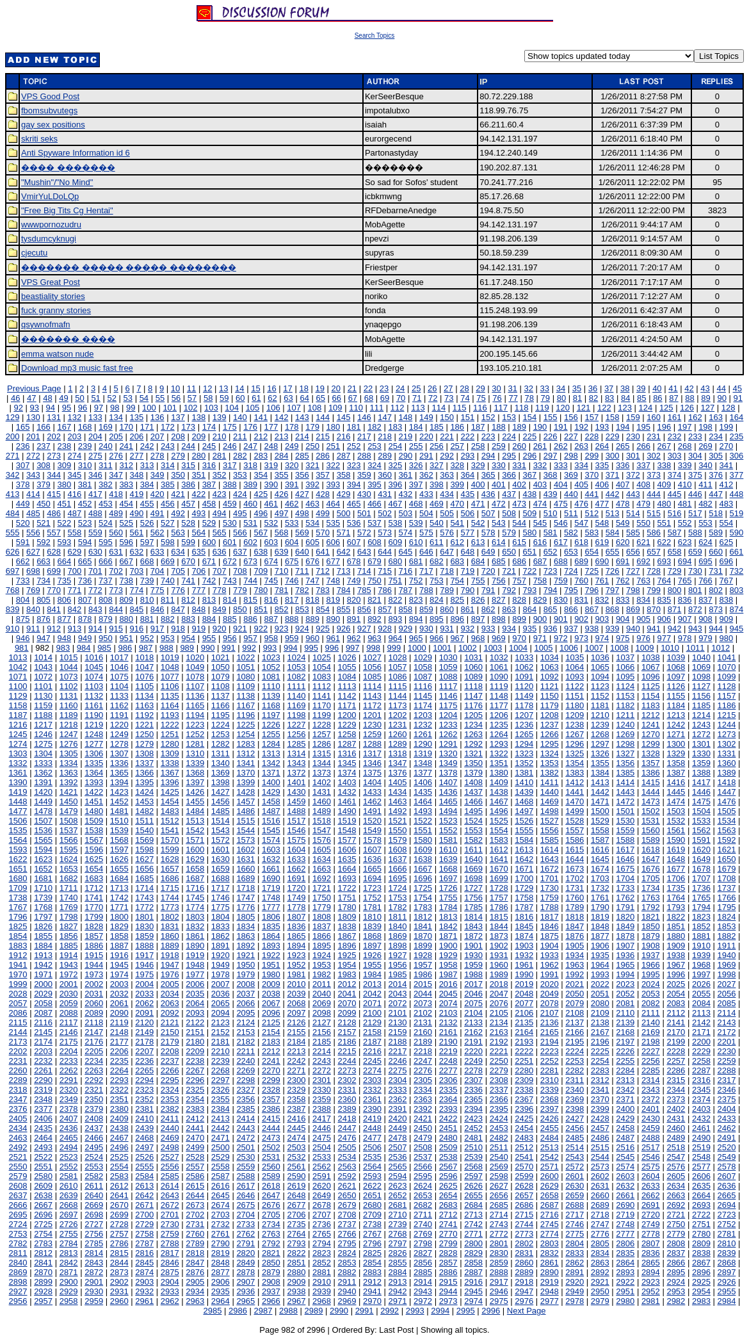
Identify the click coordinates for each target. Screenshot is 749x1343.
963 (374, 638)
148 (406, 417)
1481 (119, 811)
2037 (245, 993)
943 (695, 628)
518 (716, 513)
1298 (625, 744)
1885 (69, 945)
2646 (245, 1195)
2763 (271, 1234)
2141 (675, 1022)
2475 (321, 1138)
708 (240, 571)
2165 (549, 1032)
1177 (499, 705)
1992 (574, 974)
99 (130, 407)
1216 (18, 724)
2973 (448, 1301)
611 (437, 542)
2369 (574, 1099)
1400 (271, 782)
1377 (423, 772)
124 (646, 407)
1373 (321, 772)
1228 (321, 724)
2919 (549, 1282)
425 (261, 494)
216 (344, 436)
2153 (245, 1032)
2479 (423, 1138)
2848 (220, 1262)
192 (581, 427)
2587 (220, 1176)
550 (643, 523)
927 (364, 628)
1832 (195, 926)
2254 (600, 1061)
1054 (321, 667)
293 (468, 455)
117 (501, 407)
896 (457, 619)
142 (282, 417)
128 (728, 407)
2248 (448, 1061)
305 (716, 455)
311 (106, 465)
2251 (524, 1061)
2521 (18, 1157)
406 (602, 484)
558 (75, 532)
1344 (321, 763)
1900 (448, 945)
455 (147, 504)
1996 (675, 974)
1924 (321, 955)
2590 (296, 1176)
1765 (701, 897)
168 (85, 427)
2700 (144, 1214)
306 (737, 455)
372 (633, 475)
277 (137, 455)
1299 (650, 744)
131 (54, 417)
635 (198, 552)
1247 (69, 734)
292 (447, 455)
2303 (372, 1080)
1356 (625, 763)
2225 (600, 1051)
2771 (473, 1234)
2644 (195, 1195)
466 (374, 504)
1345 (347, 763)
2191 (473, 1041)
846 (157, 609)
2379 (94, 1109)
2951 (625, 1291)
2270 (271, 1070)
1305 (69, 753)
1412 (574, 782)
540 (437, 523)
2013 (372, 984)
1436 (448, 792)
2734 (271, 1224)
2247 (423, 1061)
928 (385, 628)
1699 (499, 878)
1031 (473, 657)
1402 (321, 782)
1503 (675, 811)
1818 (574, 917)
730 (695, 571)
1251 (170, 734)
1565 (43, 840)
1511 (144, 821)
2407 (69, 1118)
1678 (701, 869)
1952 (296, 965)
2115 (18, 1022)
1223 (195, 724)
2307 (473, 1080)
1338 (170, 763)
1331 (726, 753)
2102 (423, 1013)
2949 (574, 1291)
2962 (170, 1301)
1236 (524, 724)
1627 (144, 859)
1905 (574, 945)
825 (457, 600)
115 (460, 407)
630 (95, 552)
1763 (650, 897)
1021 (220, 657)
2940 (347, 1291)
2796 (372, 1243)
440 (571, 494)
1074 (94, 676)
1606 (347, 849)
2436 (69, 1128)
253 (374, 446)
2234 (94, 1061)
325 (395, 465)
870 (654, 609)
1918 (170, 955)
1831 (170, 926)
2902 (119, 1282)
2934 (195, 1291)
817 (292, 600)
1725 (423, 888)
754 (457, 580)
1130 (43, 696)
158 (613, 417)
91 (738, 398)
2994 (440, 1310)
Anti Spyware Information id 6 (75, 153)
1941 (18, 965)
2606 (701, 1176)
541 (457, 523)
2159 (398, 1032)
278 (157, 455)
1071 (18, 676)
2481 (473, 1138)
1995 (650, 974)
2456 (574, 1128)
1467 (499, 801)
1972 (69, 974)
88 (689, 398)
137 (178, 417)
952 (147, 638)
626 (13, 552)
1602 (245, 849)
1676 (650, 869)
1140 (296, 696)
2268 (220, 1070)
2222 (524, 1051)
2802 (524, 1243)
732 (737, 571)
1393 (94, 782)
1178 (524, 705)
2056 (726, 993)
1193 (170, 715)
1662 (296, 869)
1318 (398, 753)
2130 (398, 1022)
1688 (220, 878)
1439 (524, 792)
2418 (347, 1118)
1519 (347, 821)
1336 (119, 763)
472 (499, 504)
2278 (473, 1070)
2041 (347, 993)
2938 (296, 1291)
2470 (195, 1138)
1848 (600, 926)
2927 (18, 1291)
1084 (347, 676)
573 (385, 532)
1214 (701, 715)
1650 (726, 859)
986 (125, 648)
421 (178, 494)
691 (623, 561)
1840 (398, 926)
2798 (423, 1243)
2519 (701, 1147)
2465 (69, 1138)
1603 (271, 849)
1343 (296, 763)
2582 (94, 1176)
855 (344, 609)
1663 (321, 869)
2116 (43, 1022)
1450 (69, 801)
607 (354, 542)
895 (437, 619)
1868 (372, 936)
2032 (119, 993)
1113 (347, 686)
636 (220, 552)
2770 (448, 1234)
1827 (69, 926)
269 (705, 446)
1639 (448, 859)
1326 (600, 753)
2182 (245, 1041)
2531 (271, 1157)
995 (311, 648)
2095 (245, 1013)
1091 (524, 676)
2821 (271, 1253)
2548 (701, 1157)
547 (581, 523)
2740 (423, 1224)
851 (261, 609)
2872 (94, 1272)
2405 (18, 1118)
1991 (549, 974)
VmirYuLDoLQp (50, 196)
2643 (170, 1195)
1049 (195, 667)
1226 (271, 724)
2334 (423, 1090)
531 (250, 523)
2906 (220, 1282)
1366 (144, 772)
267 (664, 446)
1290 (423, 744)
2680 (372, 1205)
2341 (600, 1090)
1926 (372, 955)
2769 (423, 1234)
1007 (594, 648)
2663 (675, 1195)
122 (604, 407)
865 (551, 609)
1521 (398, 821)
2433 (726, 1118)
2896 (701, 1272)
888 (292, 619)
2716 (549, 1214)
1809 (347, 917)
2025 (675, 984)
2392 (423, 1109)
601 (230, 542)
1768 (43, 907)
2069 (321, 1003)
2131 (423, 1022)
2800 (473, 1243)
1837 (321, 926)
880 (126, 619)
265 (623, 446)
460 (250, 504)
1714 (144, 888)
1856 (69, 936)
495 (240, 513)
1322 (499, 753)
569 (302, 532)
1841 (423, 926)
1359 (701, 763)
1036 (600, 657)
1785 (473, 907)
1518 (321, 821)
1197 (271, 715)
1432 (347, 792)
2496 (119, 1147)
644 (385, 552)
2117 (69, 1022)
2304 (398, 1080)
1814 (473, 917)
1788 (549, 907)
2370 (600, 1099)
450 (43, 504)
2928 (43, 1291)
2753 (18, 1234)
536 (354, 523)
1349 (448, 763)
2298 (245, 1080)
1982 (321, 974)
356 (302, 475)
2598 (499, 1176)
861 (468, 609)
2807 (650, 1243)
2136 (549, 1022)
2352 (144, 1099)
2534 (347, 1157)
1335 (94, 763)
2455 (549, 1128)
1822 (675, 917)
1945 (119, 965)
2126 (296, 1022)
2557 (195, 1166)
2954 (701, 1291)
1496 (499, 811)
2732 (220, 1224)
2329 (296, 1090)
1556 (549, 830)
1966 (650, 965)
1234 (473, 724)
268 (685, 446)
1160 (69, 705)
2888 (499, 1272)
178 (292, 427)
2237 (170, 1061)
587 (675, 532)
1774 (195, 907)
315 (188, 465)
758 (540, 580)
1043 (43, 667)
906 (664, 619)
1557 (574, 830)
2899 (43, 1282)
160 (654, 417)
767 (726, 580)
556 (33, 532)
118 (522, 407)
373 (654, 475)
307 (23, 465)
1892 (245, 945)
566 (240, 532)
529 (209, 523)
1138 (245, 696)
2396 (524, 1109)
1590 (675, 840)
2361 (372, 1099)
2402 (675, 1109)
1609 (423, 849)
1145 (423, 696)
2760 (195, 1234)
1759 (549, 897)
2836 (650, 1253)
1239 (600, 724)
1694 (372, 878)
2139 (625, 1022)
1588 (625, 840)
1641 (499, 859)
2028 (18, 993)
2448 (372, 1128)
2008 (245, 984)
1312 (245, 753)
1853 (726, 926)
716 (406, 571)
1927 (398, 955)
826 (478, 600)
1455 (195, 801)
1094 (600, 676)
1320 (448, 753)
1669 (473, 869)
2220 (473, 1051)
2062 (144, 1003)
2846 (170, 1262)
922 (261, 628)
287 (344, 455)
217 (364, 436)
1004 (518, 648)
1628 (170, 859)
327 (437, 465)
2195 (574, 1041)
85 (641, 398)
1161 (94, 705)
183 (395, 427)
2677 (296, 1205)
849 (220, 609)
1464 (423, 801)
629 (75, 552)
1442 (600, 792)
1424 (144, 792)
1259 (372, 734)
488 (95, 513)
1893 (271, 945)
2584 (144, 1176)
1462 (372, 801)
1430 (296, 792)
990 (208, 648)
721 (509, 571)
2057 (18, 1003)
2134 (499, 1022)
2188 (398, 1041)
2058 (43, 1003)
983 (63, 648)
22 (368, 388)
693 (664, 561)
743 (230, 580)
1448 (18, 801)
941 (654, 628)
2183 (271, 1041)
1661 (271, 869)
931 (447, 628)
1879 (650, 936)
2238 (195, 1061)
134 (116, 417)
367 (529, 475)
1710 (43, 888)
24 (400, 388)
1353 (549, 763)
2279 (499, 1070)
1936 (625, 955)
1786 (499, 907)
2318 (18, 1090)
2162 (473, 1032)
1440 (549, 792)
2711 (423, 1214)
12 (207, 388)
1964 (600, 965)
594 (85, 542)
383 (126, 484)
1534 (726, 821)
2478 (398, 1138)
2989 (314, 1310)
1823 (701, 917)
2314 (650, 1080)
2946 (499, 1291)
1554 (499, 830)
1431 (321, 792)
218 (385, 436)
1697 (448, 878)
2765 (321, 1234)
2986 (238, 1310)
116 (480, 407)
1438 (499, 792)
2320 (69, 1090)
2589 (271, 1176)
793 (529, 590)
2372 (650, 1099)
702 (116, 571)
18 (303, 388)
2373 (675, 1099)
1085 (372, 676)
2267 (195, 1070)
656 (633, 552)
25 (416, 388)
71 (416, 398)
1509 (94, 821)
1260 (398, 734)
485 (33, 513)
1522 (423, 821)
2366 (499, 1099)
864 (529, 609)
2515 (600, 1147)
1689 (245, 878)
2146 (69, 1032)
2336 (473, 1090)
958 (271, 638)
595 (106, 542)
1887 (119, 945)
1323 (524, 753)
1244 (726, 724)
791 (488, 590)
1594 (43, 849)
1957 (423, 965)
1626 (119, 859)
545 (540, 523)
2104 (473, 1013)
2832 (549, 1253)
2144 (18, 1032)
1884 (43, 945)
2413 (220, 1118)
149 (426, 417)
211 (240, 436)
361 (406, 475)
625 (726, 542)
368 (551, 475)
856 (364, 609)
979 (705, 638)
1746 (220, 897)
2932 (144, 1291)
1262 (448, 734)
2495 (94, 1147)
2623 (398, 1186)
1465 (448, 801)
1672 (549, 869)
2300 (296, 1080)
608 (374, 542)
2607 (726, 1176)
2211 (245, 1051)
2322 (119, 1090)
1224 (220, 724)
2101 (398, 1013)
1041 (726, 657)
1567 (94, 840)
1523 (448, 821)
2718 (600, 1214)
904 (623, 619)
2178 (144, 1041)
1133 (119, 696)
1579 (398, 840)
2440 (170, 1128)
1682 (69, 878)
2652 (398, 1195)
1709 (18, 888)
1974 (119, 974)
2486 (600, 1138)
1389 (726, 772)
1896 (347, 945)
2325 (195, 1090)
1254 (245, 734)
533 (292, 523)
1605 (321, 849)
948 (64, 638)
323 (354, 465)
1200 (347, 715)
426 (282, 494)
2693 (701, 1205)
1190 (94, 715)
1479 (69, 811)
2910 (321, 1282)
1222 (170, 724)
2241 (271, 1061)
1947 (170, 965)
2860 (524, 1262)
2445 (296, 1128)
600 (209, 542)
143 (302, 417)
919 (198, 628)
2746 (574, 1224)
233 (695, 436)
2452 (473, 1128)
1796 (18, 917)
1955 (372, 965)
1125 (650, 686)
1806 (271, 917)
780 (261, 590)
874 (737, 609)
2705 (271, 1214)
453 (106, 504)
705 (178, 571)
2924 (675, 1282)
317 (230, 465)
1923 (296, 955)
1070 (726, 667)
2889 (524, 1272)
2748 (625, 1224)
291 (426, 455)
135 (137, 417)
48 (47, 398)
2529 (220, 1157)
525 (126, 523)
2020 (549, 984)
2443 (245, 1128)
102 (191, 407)
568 (282, 532)
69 (384, 398)
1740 (69, 897)
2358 (296, 1099)
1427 (220, 792)
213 (282, 436)
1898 (398, 945)
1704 (625, 878)
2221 (499, 1051)
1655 (119, 869)
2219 (448, 1051)
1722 (347, 888)
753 (437, 580)
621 (643, 542)
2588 (245, 1176)
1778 (296, 907)
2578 (726, 1166)
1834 (245, 926)
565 (220, 532)
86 (657, 398)
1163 (144, 705)
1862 (220, 936)
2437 (94, 1128)
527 (168, 523)
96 (82, 407)
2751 (701, 1224)
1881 (701, 936)
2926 (726, 1282)
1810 (372, 917)
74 (464, 398)
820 (354, 600)
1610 (448, 849)
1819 (600, 917)
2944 (448, 1291)
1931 (499, 955)
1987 (448, 974)
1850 (650, 926)
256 (437, 446)
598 (168, 542)
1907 (625, 945)
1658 (195, 869)
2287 (701, 1070)
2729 (144, 1224)
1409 (499, 782)
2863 (600, 1262)
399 (457, 484)
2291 (69, 1080)
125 (666, 407)
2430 (650, 1118)
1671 (524, 869)
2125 (271, 1022)
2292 (94, 1080)
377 (737, 475)
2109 (600, 1013)
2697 (69, 1214)
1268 (600, 734)
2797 (398, 1243)
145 (344, 417)
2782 (18, 1243)
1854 (18, 936)
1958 (448, 965)
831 (581, 600)
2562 (321, 1166)
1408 (473, 782)
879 (106, 619)
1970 (18, 974)
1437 (473, 792)
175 (230, 427)
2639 (69, 1195)
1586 (574, 840)
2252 (549, 1061)
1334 (69, 763)
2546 (650, 1157)
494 (220, 513)
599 (188, 542)
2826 (398, 1253)
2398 (574, 1109)
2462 (726, 1128)
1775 (220, 907)
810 (147, 600)
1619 (675, 849)
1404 (372, 782)
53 (128, 398)
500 (344, 513)
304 (695, 455)
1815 (499, 917)
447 (716, 494)
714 (364, 571)
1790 (600, 907)
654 (591, 552)
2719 (625, 1214)
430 (364, 494)
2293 (119, 1080)
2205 (94, 1051)
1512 (170, 821)
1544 (245, 830)
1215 (726, 715)
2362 (398, 1099)
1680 (18, 878)
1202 (398, 715)
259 (499, 446)
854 (323, 609)
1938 (675, 955)
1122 (574, 686)
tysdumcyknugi (48, 238)
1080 (245, 676)
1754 (423, 897)
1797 (43, 917)
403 (540, 484)
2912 (372, 1282)
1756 (473, 897)
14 (239, 388)
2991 (364, 1310)
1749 (296, 897)
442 (613, 494)
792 (509, 590)
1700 (524, 878)
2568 (473, 1166)
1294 (524, 744)
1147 (473, 696)
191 (561, 427)
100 (149, 407)
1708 (726, 878)
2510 (473, 1147)
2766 (347, 1234)
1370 (245, 772)
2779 (675, 1234)
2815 (119, 1253)
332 (540, 465)
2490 (701, 1138)
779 (240, 590)
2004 (144, 984)
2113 (701, 1013)
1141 (321, 696)
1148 (499, 696)
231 (654, 436)
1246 (43, 734)
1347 (398, 763)
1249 (119, 734)
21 (352, 388)
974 (602, 638)
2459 (650, 1128)
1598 (144, 849)
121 (584, 407)
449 (23, 504)
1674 (600, 869)
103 (211, 407)
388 (230, 484)
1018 (144, 657)
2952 (650, 1291)
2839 (726, 1253)
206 (137, 436)
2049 (549, 993)
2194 (549, 1041)
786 (385, 590)
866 (571, 609)
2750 (675, 1224)
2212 (271, 1051)
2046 (473, 993)
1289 (398, 744)
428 (323, 494)
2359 (321, 1099)
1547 (321, 830)
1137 (220, 696)
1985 (398, 974)
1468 (524, 801)
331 (519, 465)
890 (333, 619)
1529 (600, 821)
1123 (600, 686)
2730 (170, 1224)
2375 (726, 1099)
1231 (398, 724)
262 (561, 446)
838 (726, 600)
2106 (524, 1013)
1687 (195, 878)
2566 (423, 1166)
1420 (43, 792)
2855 (398, 1262)
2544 (600, 1157)
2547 (675, 1157)
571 (344, 532)
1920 (220, 955)
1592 (726, 840)
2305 (423, 1080)
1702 (574, 878)
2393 (448, 1109)
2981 (650, 1301)
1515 (245, 821)
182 (374, 427)
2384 (220, 1109)
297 (551, 455)
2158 (372, 1032)
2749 (650, 1224)
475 (561, 504)
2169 (650, 1032)
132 (75, 417)
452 (85, 504)
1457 (245, 801)
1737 (726, 888)
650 (509, 552)
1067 (650, 667)
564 (198, 532)
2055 (701, 993)
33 (544, 388)
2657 (524, 1195)
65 (320, 398)
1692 (321, 878)
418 (116, 494)
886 (250, 619)
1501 (625, 811)
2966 (271, 1301)
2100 (372, 1013)
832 (602, 600)
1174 (423, 705)
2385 (245, 1109)
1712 (94, 888)
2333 (398, 1090)
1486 (245, 811)
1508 (69, 821)
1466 (473, 801)
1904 (549, 945)
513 (613, 513)
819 (333, 600)
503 (406, 513)
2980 (625, 1301)
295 (509, 455)
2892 (600, 1272)
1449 (43, 801)
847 (178, 609)
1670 (499, 869)
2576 (675, 1166)
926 (344, 628)
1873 (499, 936)
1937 (650, 955)
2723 (726, 1214)
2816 (144, 1253)
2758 (144, 1234)
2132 (448, 1022)
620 (623, 542)
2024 (650, 984)
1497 (524, 811)
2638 (43, 1195)
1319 (423, 753)
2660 (600, 1195)
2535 (372, 1157)
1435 (423, 792)
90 (721, 398)
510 (551, 513)
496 (261, 513)
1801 (144, 917)
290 (406, 455)
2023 (625, 984)
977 (664, 638)
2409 (119, 1118)
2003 (119, 984)
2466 (94, 1138)
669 (168, 561)
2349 (69, 1099)
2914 (423, 1282)
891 (354, 619)
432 (406, 494)
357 (323, 475)
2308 (499, 1080)
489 (116, 513)
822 (395, 600)
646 (426, 552)
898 (499, 619)
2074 (448, 1003)
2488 (650, 1138)
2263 (94, 1070)
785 (364, 590)
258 (478, 446)
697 (13, 571)
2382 (170, 1109)
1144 (398, 696)
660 (716, 552)
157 (591, 417)
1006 (569, 648)
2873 (119, 1272)
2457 (600, 1128)
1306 (94, 753)
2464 (43, 1138)
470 (457, 504)
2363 (423, 1099)
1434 (398, 792)
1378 (448, 772)
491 (157, 513)
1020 (195, 657)
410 (685, 484)
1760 (574, 897)
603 (271, 542)
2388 (321, 1109)
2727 (94, 1224)
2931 (119, 1291)
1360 (726, 763)
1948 (195, 965)
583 (591, 532)
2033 (144, 993)
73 (448, 398)
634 (178, 552)
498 (302, 513)
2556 (170, 1166)
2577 (701, 1166)
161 (675, 417)
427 (302, 494)
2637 (18, 1195)
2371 (625, 1099)
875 (23, 619)
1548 (347, 830)
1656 (144, 869)
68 (368, 398)
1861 (195, 936)
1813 (448, 917)
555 (13, 532)
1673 (574, 869)
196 (664, 427)
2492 (18, 1147)
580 (529, 532)
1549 (372, 830)
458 (209, 504)
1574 (271, 840)
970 (519, 638)
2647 (271, 1195)
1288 (372, 744)
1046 (119, 667)
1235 (499, 724)
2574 (625, 1166)
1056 (372, 667)
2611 (94, 1186)
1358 (675, 763)
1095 (625, 676)
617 (561, 542)
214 (302, 436)
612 (457, 542)
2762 (245, 1234)
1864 (271, 936)
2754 (43, 1234)
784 (344, 590)
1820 (625, 917)
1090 (499, 676)
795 (571, 590)
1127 (701, 686)
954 (188, 638)
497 (282, 513)
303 (675, 455)
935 (529, 628)
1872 (473, 936)
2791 (245, 1243)
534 (312, 523)
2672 (170, 1205)
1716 (195, 888)
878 (85, 619)
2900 (69, 1282)
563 (178, 532)
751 (395, 580)
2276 (423, 1070)
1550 (398, 830)
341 (726, 465)
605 (312, 542)
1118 (473, 686)
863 (509, 609)
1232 (423, 724)
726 (613, 571)
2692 (675, 1205)
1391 (43, 782)
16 (271, 388)
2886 (448, 1272)
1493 (423, 811)
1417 (701, 782)
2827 (423, 1253)
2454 (524, 1128)
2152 (220, 1032)
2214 (321, 1051)
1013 (18, 657)
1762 (625, 897)
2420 (398, 1118)
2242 (296, 1061)
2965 (245, 1301)
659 (695, 552)
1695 (398, 878)
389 (250, 484)
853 (302, 609)
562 (157, 532)
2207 (144, 1051)
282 (240, 455)
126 (687, 407)
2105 (499, 1013)
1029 (423, 657)
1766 (726, 897)
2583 (119, 1176)
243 (168, 446)
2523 (69, 1157)
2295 (170, 1080)
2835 (625, 1253)
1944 (94, 965)
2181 (220, 1041)
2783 (43, 1243)
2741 (448, 1224)
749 (354, 580)
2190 (448, 1041)
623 (685, 542)
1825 (18, 926)
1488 (296, 811)
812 (188, 600)
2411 (170, 1118)
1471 (600, 801)
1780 (347, 907)
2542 (549, 1157)
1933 (549, 955)
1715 (170, 888)
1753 (398, 897)
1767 (18, 907)
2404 (726, 1109)
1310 (195, 753)
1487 (271, 811)
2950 (600, 1291)
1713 (119, 888)
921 (240, 628)
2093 (195, 1013)
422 (198, 494)
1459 (296, 801)
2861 (549, 1262)
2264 (119, 1070)
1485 (220, 811)
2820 (245, 1253)
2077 (524, 1003)
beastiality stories (53, 296)
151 (468, 417)
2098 (321, 1013)
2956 (18, 1301)
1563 (726, 830)
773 (116, 590)
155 (551, 417)
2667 (43, 1205)
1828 (94, 926)
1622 (18, 859)
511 (571, 513)
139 (220, 417)
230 (633, 436)
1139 (271, 696)
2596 (448, 1176)
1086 (398, 676)
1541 (170, 830)
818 (312, 600)
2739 (398, 1224)
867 (591, 609)
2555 (144, 1166)
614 (499, 542)
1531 (650, 821)
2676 (271, 1205)
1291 (448, 744)
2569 (499, 1166)
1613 (524, 849)
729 (675, 571)
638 (261, 552)
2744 (524, 1224)
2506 (372, 1147)
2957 (43, 1301)
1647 (650, 859)
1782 (398, 907)
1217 (43, 724)
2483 (524, 1138)
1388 (701, 772)
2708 (347, 1214)
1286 (321, 744)
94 (50, 407)
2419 (372, 1118)
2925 (701, 1282)
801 (695, 590)
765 (685, 580)
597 (147, 542)
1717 (220, 888)
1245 (18, 734)
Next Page (526, 1310)
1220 (119, 724)
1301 (701, 744)
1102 (69, 686)
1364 (94, 772)
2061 (119, 1003)
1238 (574, 724)
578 (488, 532)
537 (374, 523)
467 (395, 504)
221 (447, 436)
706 (198, 571)
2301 (321, 1080)
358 (344, 475)
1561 (675, 830)
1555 (524, 830)
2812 (43, 1253)
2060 (94, 1003)
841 (54, 609)
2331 (347, 1090)
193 (602, 427)
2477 (372, 1138)
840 (33, 609)
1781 (372, 907)
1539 (119, 830)
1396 (170, 782)
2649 (321, 1195)
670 (188, 561)
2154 (271, 1032)
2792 (271, 1243)
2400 (625, 1109)
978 (685, 638)
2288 (726, 1070)
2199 (675, 1041)
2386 (271, 1109)
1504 (701, 811)
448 (737, 494)
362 (426, 475)
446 (695, 494)
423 (220, 494)
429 (344, 494)
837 (705, 600)
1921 (245, 955)
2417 (321, 1118)
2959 (94, 1301)
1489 (321, 811)
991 (228, 648)
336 (623, 465)
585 (633, 532)
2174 (43, 1041)
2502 (271, 1147)
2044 (423, 993)
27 (448, 388)
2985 (212, 1310)
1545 (271, 830)
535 (333, 523)
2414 (245, 1118)
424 (240, 494)
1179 (549, 705)
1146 (448, 696)
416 (75, 494)
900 (540, 619)
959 (292, 638)
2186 (347, 1041)
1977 (195, 974)
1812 (423, 917)
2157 (347, 1032)
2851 (296, 1262)
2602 (600, 1176)
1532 (675, 821)
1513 (195, 821)
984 (84, 648)
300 (613, 455)
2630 (574, 1186)
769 (33, 590)
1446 (701, 792)
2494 (69, 1147)
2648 (296, 1195)
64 (304, 398)
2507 (398, 1147)
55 (160, 398)
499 (323, 513)
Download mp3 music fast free (77, 368)
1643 (549, 859)
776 (178, 590)
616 (540, 542)
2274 (372, 1070)
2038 (271, 993)
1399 (245, 782)
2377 (43, 1109)
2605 (675, 1176)
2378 (69, 1109)
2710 (398, 1214)
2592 (347, 1176)
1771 (119, 907)
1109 (245, 686)
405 (581, 484)
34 (560, 388)
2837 (675, 1253)
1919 (195, 955)
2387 (296, 1109)
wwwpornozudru (51, 224)
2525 (119, 1157)
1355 (600, 763)
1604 (296, 849)
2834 (600, 1253)
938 (591, 628)
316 (209, 465)
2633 (650, 1186)
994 (291, 648)
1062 (524, 667)
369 (571, 475)
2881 (321, 1272)
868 (613, 609)
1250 (144, 734)
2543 (574, 1157)
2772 (499, 1234)
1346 (372, 763)
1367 (170, 772)
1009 (645, 648)
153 (509, 417)
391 (292, 484)
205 (116, 436)
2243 (321, 1061)
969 (499, 638)
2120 (144, 1022)
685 (499, 561)
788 (426, 590)
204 (95, 436)
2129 (372, 1022)
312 (126, 465)
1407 (448, 782)
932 (468, 628)
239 (85, 446)
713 (344, 571)
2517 (650, 1147)
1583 (499, 840)
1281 (195, 744)
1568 (119, 840)
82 (593, 398)
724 (571, 571)
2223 (549, 1051)
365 (488, 475)
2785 (94, 1243)
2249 (473, 1061)
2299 (271, 1080)
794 (551, 590)
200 (13, 436)
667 (126, 561)
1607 (372, 849)
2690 (625, 1205)
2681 (398, 1205)
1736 (701, 888)
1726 (448, 888)
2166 (574, 1032)
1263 (473, 734)
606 (333, 542)
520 (23, 523)
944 (716, 628)
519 (737, 513)
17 (287, 388)
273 (54, 455)
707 (220, 571)
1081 (271, 676)
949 (85, 638)
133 (95, 417)
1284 (271, 744)
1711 (69, 888)
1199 (321, 715)
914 (95, 628)
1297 (600, 744)
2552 (69, 1166)
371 (613, 475)
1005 (543, 648)
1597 (119, 849)
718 (447, 571)
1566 (69, 840)
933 (488, 628)
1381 (524, 772)
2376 (18, 1109)
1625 (94, 859)
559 (95, 532)
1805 (245, 917)
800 (675, 590)
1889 (170, 945)
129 (13, 417)
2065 (220, 1003)
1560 (650, 830)
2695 (18, 1214)
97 (98, 407)
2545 (625, 1157)
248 (271, 446)
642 (344, 552)
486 (54, 513)
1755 (448, 897)
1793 (675, 907)
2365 (473, 1099)
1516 (271, 821)
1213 (675, 715)
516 (675, 513)
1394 (119, 782)
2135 (524, 1022)
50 (79, 398)
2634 (675, 1186)
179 (312, 427)
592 (43, 542)
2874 (144, 1272)
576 (447, 532)
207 (157, 436)
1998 (726, 974)
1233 (448, 724)
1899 (423, 945)
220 (426, 436)
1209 (574, 715)
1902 (499, 945)
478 (623, 504)
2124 (245, 1022)
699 (54, 571)
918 (178, 628)
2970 (372, 1301)
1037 (625, 657)
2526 (144, 1157)
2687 (549, 1205)
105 (253, 407)
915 (116, 628)
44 (720, 388)
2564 (372, 1166)
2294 (144, 1080)
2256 (650, 1061)
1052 (271, 667)
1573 (245, 840)
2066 (245, 1003)
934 (509, 628)
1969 (726, 965)
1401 (296, 782)
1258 (347, 734)
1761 (600, 897)
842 (75, 609)
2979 (600, 1301)
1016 (94, 657)
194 (623, 427)
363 (447, 475)
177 (271, 427)
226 (551, 436)
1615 (574, 849)
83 (609, 398)
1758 (524, 897)
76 (496, 398)
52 (111, 398)
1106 (170, 686)
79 (545, 398)
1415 (650, 782)
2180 (195, 1041)
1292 (473, 744)
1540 (144, 830)
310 (85, 465)
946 (23, 638)
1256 (296, 734)
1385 (625, 772)
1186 (726, 705)
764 (664, 580)
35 (576, 388)
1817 (549, 917)
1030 (448, 657)
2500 (220, 1147)
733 (23, 580)
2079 (574, 1003)
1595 (69, 849)
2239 (220, 1061)
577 (468, 532)
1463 (398, 801)
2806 (625, 1243)
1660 (245, 869)
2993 (415, 1310)
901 (561, 619)
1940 (726, 955)
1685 (144, 878)
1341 (245, 763)
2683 (448, 1205)
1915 (94, 955)
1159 (43, 705)
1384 (600, 772)
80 (561, 398)
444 (654, 494)
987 (146, 648)
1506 (18, 821)
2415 (271, 1118)
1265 (524, 734)
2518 (675, 1147)
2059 (69, 1003)
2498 (170, 1147)
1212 (650, 715)
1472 (625, 801)
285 (302, 455)
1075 (119, 676)
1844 (499, 926)
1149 (524, 696)
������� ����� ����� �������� (128, 267)
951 (126, 638)
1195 (220, 715)
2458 (625, 1128)
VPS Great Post (50, 282)
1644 (574, 859)
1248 (94, 734)
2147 (94, 1032)
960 (312, 638)
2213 (296, 1051)
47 (31, 398)
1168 (271, 705)
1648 (675, 859)
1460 (321, 801)
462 (292, 504)
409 (664, 484)
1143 (372, 696)
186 (457, 427)
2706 (296, 1214)
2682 (423, 1205)
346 (95, 475)
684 (478, 561)
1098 (701, 676)
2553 (94, 1166)
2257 (675, 1061)
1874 (524, 936)
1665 (372, 869)
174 (209, 427)
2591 (321, 1176)
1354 (574, 763)
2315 (675, 1080)
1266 (549, 734)
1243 (701, 724)
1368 (195, 772)
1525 (499, 821)
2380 (119, 1109)
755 (478, 580)
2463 (18, 1138)
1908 (650, 945)
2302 (347, 1080)
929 (406, 628)
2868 (726, 1262)
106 (273, 407)
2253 (574, 1061)
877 (64, 619)
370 (591, 475)
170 (126, 427)
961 (333, 638)
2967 (296, 1301)
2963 (195, 1301)
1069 (701, 667)
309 (64, 465)
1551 (423, 830)
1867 (347, 936)
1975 (144, 974)
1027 (372, 657)
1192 (144, 715)
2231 (18, 1061)
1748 (271, 897)
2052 (625, 993)
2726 (69, 1224)
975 (623, 638)
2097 (296, 1013)
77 (512, 398)
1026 (347, 657)
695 (705, 561)
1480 (94, 811)
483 (726, 504)
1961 (524, 965)
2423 (473, 1118)
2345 (701, 1090)
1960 (499, 965)
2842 (69, 1262)
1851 (675, 926)
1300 (675, 744)
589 (716, 532)
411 (705, 484)
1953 (321, 965)
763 (643, 580)
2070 (347, 1003)
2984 (726, 1301)
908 (705, 619)
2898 (18, 1282)
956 (230, 638)
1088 (448, 676)
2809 (701, 1243)
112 (398, 407)
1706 (675, 878)
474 (540, 504)
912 (54, 628)
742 (209, 580)
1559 (625, 830)
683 (457, 561)
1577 (347, 840)
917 (157, 628)
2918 (524, 1282)
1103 (94, 686)
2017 (473, 984)
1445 (675, 792)
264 (602, 446)
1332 (18, 763)
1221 (144, 724)
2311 (574, 1080)
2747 (600, 1224)
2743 (499, 1224)
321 (312, 465)
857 (385, 609)
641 (323, 552)
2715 (524, 1214)
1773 (170, 907)
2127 (321, 1022)
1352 (524, 763)
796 (591, 590)
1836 (296, 926)
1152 (600, 696)
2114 (726, 1013)
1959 (473, 965)
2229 (701, 1051)
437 (509, 494)
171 (147, 427)
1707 (701, 878)
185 (437, 427)
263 (581, 446)
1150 (549, 696)
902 (581, 619)
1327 (625, 753)
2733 (245, 1224)
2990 (339, 1310)
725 (591, 571)
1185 (701, 705)
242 (147, 446)
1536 (43, 830)
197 (685, 427)
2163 (499, 1032)
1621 (726, 849)
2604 (650, 1176)
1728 (499, 888)
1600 (195, 849)
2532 (296, 1157)
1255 (271, 734)
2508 (423, 1147)
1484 (195, 811)
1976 (170, 974)
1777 (271, 907)
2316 (701, 1080)
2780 (701, 1234)
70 (400, 398)
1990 (524, 974)
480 (664, 504)
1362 (43, 772)
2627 (499, 1186)
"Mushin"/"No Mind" (57, 182)
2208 (170, 1051)
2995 (465, 1310)
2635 (701, 1186)
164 (737, 417)
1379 (473, 772)
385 (168, 484)
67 (352, 398)
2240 (245, 1061)
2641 (119, 1195)
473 (519, 504)
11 (191, 388)
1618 (650, 849)
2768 (398, 1234)
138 (198, 417)
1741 (94, 897)
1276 (69, 744)
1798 (69, 917)
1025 (321, 657)
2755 (69, 1234)
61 (256, 398)
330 (499, 465)
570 (323, 532)
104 (232, 407)
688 (561, 561)
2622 (372, 1186)
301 (633, 455)
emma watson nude (57, 354)
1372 (296, 772)
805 (43, 600)
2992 (389, 1310)
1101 (43, 686)
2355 (220, 1099)
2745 (549, 1224)
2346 (726, 1090)
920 (220, 628)
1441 (574, 792)
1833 (220, 926)
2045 (448, 993)
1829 (119, 926)
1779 (321, 907)
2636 (726, 1186)
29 (480, 388)
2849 (245, 1262)
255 (416, 446)
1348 (423, 763)
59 (224, 398)
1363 (69, 772)
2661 (625, 1195)
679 (374, 561)
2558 (220, 1166)
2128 (347, 1022)
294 (488, 455)
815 (250, 600)
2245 (372, 1061)
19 (319, 388)
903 (602, 619)
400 (478, 484)
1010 (670, 648)
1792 (650, 907)
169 (106, 427)
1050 (220, 667)
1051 (245, 667)
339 (685, 465)
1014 (43, 657)
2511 (499, 1147)
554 (726, 523)
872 (695, 609)
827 (499, 600)
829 (540, 600)
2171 (701, 1032)
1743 (144, 897)
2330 (321, 1090)
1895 (321, 945)
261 (540, 446)
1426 (195, 792)
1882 (726, 936)
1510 (119, 821)
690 (602, 561)
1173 (398, 705)
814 (230, 600)
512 (591, 513)
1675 (625, 869)
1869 (398, 936)
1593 (18, 849)
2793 (296, 1243)
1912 (18, 955)
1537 (69, 830)
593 (64, 542)
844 (116, 609)
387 (209, 484)
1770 (94, 907)
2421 (423, 1118)
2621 (347, 1186)
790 (468, 590)
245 (209, 446)
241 (126, 446)
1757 (499, 897)
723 (551, 571)
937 (571, 628)
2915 (448, 1282)
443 (633, 494)
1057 (398, 667)
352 (220, 475)
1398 (220, 782)
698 (33, 571)
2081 (625, 1003)
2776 (600, 1234)
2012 (347, 984)
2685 (499, 1205)
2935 (220, 1291)
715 (385, 571)
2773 (524, 1234)
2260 (18, 1070)
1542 (195, 830)
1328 (650, 753)
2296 (195, 1080)
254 (395, 446)
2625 (448, 1186)
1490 (347, 811)
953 (168, 638)
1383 (574, 772)
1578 (372, 840)
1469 (549, 801)
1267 (574, 734)
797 (613, 590)
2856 (423, 1262)
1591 (701, 840)
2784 (69, 1243)
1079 (220, 676)
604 (292, 542)
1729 (524, 888)
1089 (473, 676)
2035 (195, 993)
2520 (726, 1147)
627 (33, 552)
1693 (347, 878)
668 (147, 561)
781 (282, 590)
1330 (701, 753)
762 (623, 580)
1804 (220, 917)
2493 (43, 1147)
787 (406, 590)
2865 (650, 1262)
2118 (94, 1022)
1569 (144, 840)
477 (602, 504)
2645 (220, 1195)
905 (643, 619)
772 (95, 590)
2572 (574, 1166)
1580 (423, 840)
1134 (144, 696)
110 (356, 407)
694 (685, 561)
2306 (448, 1080)
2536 (398, 1157)
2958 (69, 1301)
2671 (144, 1205)
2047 (499, 993)
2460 (675, 1128)
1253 (220, 734)
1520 (372, 821)
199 (726, 427)
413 (13, 494)
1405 (398, 782)
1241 (650, 724)
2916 (473, 1282)
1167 (245, 705)
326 (416, 465)
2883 (372, 1272)
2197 (625, 1041)
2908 (271, 1282)
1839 (372, 926)
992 (249, 648)
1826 (43, 926)
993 (270, 648)
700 (75, 571)
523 (85, 523)
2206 (119, 1051)
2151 (195, 1032)
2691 (650, 1205)
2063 (170, 1003)
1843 (473, 926)
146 (364, 417)
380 (64, 484)
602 (250, 542)
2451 (448, 1128)
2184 (296, 1041)
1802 (170, 917)
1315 (321, 753)
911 (33, 628)
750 (374, 580)
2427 (574, 1118)
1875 (549, 936)
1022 (245, 657)
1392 (69, 782)
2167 (600, 1032)
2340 (574, 1090)
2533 (321, 1157)
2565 (398, 1166)
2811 (18, 1253)
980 (726, 638)
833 (623, 600)
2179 (170, 1041)
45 (737, 388)
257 (457, 446)
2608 (18, 1186)
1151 (574, 696)
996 (332, 648)
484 (13, 513)
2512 (524, 1147)
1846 (549, 926)
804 (23, 600)
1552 (448, 830)
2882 (347, 1272)
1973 (94, 974)
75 (480, 398)
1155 (675, 696)
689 (581, 561)
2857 (448, 1262)
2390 (372, 1109)
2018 (499, 984)
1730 (549, 888)
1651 (18, 869)
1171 (347, 705)
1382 (549, 772)
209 (198, 436)
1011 (695, 648)
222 (468, 436)
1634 (321, 859)
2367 (524, 1099)
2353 (170, 1099)
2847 (195, 1262)
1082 (296, 676)
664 (64, 561)
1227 (296, 724)
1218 (69, 724)
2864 (625, 1262)
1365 (119, 772)
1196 (245, 715)
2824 (347, 1253)
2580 (43, 1176)
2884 (398, 1272)
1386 (650, 772)
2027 (726, 984)
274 (75, 455)
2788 (170, 1243)
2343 (650, 1090)
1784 (448, 907)
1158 (18, 705)
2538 (448, 1157)
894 (416, 619)
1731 (574, 888)
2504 (321, 1147)
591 (23, 542)
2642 (144, 1195)
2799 (448, 1243)
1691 (296, 878)
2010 (296, 984)
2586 (195, 1176)
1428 (245, 792)
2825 (372, 1253)
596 (126, 542)
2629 (549, 1186)
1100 (18, 686)
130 (33, 417)
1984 (372, 974)
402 (519, 484)
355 (282, 475)
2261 (43, 1070)
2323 (144, 1090)
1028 (398, 657)
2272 (321, 1070)
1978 (220, 974)
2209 (195, 1051)
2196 (600, 1041)
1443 (625, 792)
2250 (499, 1061)
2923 (650, 1282)
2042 (372, 993)
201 (33, 436)
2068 (296, 1003)
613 (478, 542)
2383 (195, 1109)
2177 (119, 1041)
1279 (144, 744)
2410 (144, 1118)
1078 (195, 676)
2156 (321, 1032)
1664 (347, 869)
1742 (119, 897)
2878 (245, 1272)
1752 (372, 897)
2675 (245, 1205)
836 (685, 600)
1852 (701, 926)
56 (176, 398)
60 (240, 398)
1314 (296, 753)
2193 (524, 1041)
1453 (144, 801)
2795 (347, 1243)
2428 (600, 1118)
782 (302, 590)
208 (178, 436)
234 (716, 436)
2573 (600, 1166)
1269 (625, 734)
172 (168, 427)
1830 (144, 926)
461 (271, 504)
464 (333, 504)
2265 (144, 1070)
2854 (372, 1262)
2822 (296, 1253)
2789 (195, 1243)
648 (468, 552)
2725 (43, 1224)
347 (116, 475)
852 (282, 609)
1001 (442, 648)
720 (488, 571)
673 (250, 561)
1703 (600, 878)
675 (292, 561)
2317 (726, 1080)
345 (75, 475)
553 (705, 523)
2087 (43, 1013)
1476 (726, 801)
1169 (296, 705)
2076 (499, 1003)
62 (272, 398)
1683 (94, 878)
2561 (296, 1166)
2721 (675, 1214)
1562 (701, 830)
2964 (220, 1301)
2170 (675, 1032)
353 (240, 475)
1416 (675, 782)
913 (75, 628)
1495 (473, 811)
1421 (69, 792)
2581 (69, 1176)
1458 (271, 801)
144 (323, 417)
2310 (549, 1080)
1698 (473, 878)
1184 (675, 705)
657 (654, 552)
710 (282, 571)
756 (499, 580)
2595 (423, 1176)
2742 (473, 1224)
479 (643, 504)
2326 (220, 1090)
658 (675, 552)
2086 (18, 1013)
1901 (473, 945)
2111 (650, 1013)
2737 (347, 1224)
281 (220, 455)
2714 (499, 1214)
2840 (18, 1262)
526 (147, 523)
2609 (43, 1186)
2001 (69, 984)
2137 (574, 1022)
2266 (170, 1070)
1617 (625, 849)
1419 (18, 792)
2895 (675, 1272)
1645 (600, 859)
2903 (144, 1282)
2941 (372, 1291)
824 (437, 600)
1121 (549, 686)
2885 (423, 1272)
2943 (423, 1291)
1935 (600, 955)
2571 (549, 1166)
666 (106, 561)
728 (654, 571)
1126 (675, 686)
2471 (220, 1138)
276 (116, 455)
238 (64, 446)
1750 (321, 897)
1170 (321, 705)
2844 (119, 1262)
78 (529, 398)
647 (447, 552)
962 (354, 638)
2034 (170, 993)
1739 (43, 897)
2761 (220, 1234)
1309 (170, 753)
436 (488, 494)
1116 (423, 686)
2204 (69, 1051)
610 (416, 542)
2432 (701, 1118)
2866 (675, 1262)
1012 (720, 648)
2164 (524, 1032)
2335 (448, 1090)
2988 (288, 1310)
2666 (18, 1205)
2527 (170, 1157)
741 (188, 580)
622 (664, 542)
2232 (43, 1061)
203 (75, 436)
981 (22, 648)
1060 (473, 667)
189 (519, 427)
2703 (220, 1214)
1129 (18, 696)
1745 (195, 897)
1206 (499, 715)
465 (354, 504)
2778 (650, 1234)
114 (438, 407)
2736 (321, 1224)
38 (624, 388)
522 (64, 523)
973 (581, 638)
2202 (18, 1051)
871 (675, 609)
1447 (726, 792)
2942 (398, 1291)
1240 (625, 724)
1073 (69, 676)
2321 (94, 1090)
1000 (417, 648)
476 (581, 504)
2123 (220, 1022)
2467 (119, 1138)
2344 (675, 1090)
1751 (347, 897)
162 (695, 417)
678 (354, 561)
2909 (296, 1282)
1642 (524, 859)
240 (106, 446)
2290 (43, 1080)
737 (106, 580)
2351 (119, 1099)
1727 (473, 888)
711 (302, 571)
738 (126, 580)
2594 (398, 1176)
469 (437, 504)
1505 (726, 811)
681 (416, 561)
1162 (119, 705)
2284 (625, 1070)
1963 (574, 965)
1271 (675, 734)
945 (737, 628)
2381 (144, 1109)
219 (406, 436)
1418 (726, 782)
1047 (144, 667)
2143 (726, 1022)
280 (198, 455)
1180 (574, 705)
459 (230, 504)
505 (447, 513)
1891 (220, 945)
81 (577, 398)
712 (323, 571)
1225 (245, 724)
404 (561, 484)
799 (654, 590)
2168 (625, 1032)
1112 (321, 686)
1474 (675, 801)
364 (468, 475)
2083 (675, 1003)
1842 (448, 926)
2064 (195, 1003)
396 (395, 484)
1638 (423, 859)
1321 (473, 753)
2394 (473, 1109)
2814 (94, 1253)
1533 (701, 821)
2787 (144, 1243)
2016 (448, 984)
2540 (499, 1157)
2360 (347, 1099)
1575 (296, 840)
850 (240, 609)
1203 (423, 715)
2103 (448, 1013)
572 (364, 532)
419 (137, 494)
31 (512, 388)
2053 (650, 993)
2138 (600, 1022)
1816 (524, 917)
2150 (170, 1032)
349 (157, 475)
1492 (398, 811)
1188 (43, 715)
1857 (94, 936)
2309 (524, 1080)
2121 (170, 1022)
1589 (650, 840)
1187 (18, 715)
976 (643, 638)
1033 (524, 657)
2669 (94, 1205)
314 (168, 465)
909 (726, 619)
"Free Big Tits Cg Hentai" (67, 210)
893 (395, 619)
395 (374, 484)
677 (333, 561)
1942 (43, 965)
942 (675, 628)
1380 (499, 772)
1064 (574, 667)
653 (571, 552)
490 (137, 513)
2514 (574, 1147)
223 (488, 436)
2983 (701, 1301)
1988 (473, 974)
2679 (347, 1205)
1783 (423, 907)
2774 (549, 1234)
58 (208, 398)
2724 (18, 1224)
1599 (170, 849)
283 (261, 455)
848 (198, 609)
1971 (43, 974)
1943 (69, 965)
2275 (398, 1070)
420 (157, 494)
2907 (245, 1282)
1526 (524, 821)
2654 (448, 1195)
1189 (69, 715)
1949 (220, 965)
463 (312, 504)
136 (157, 417)
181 (354, 427)
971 (540, 638)
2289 (18, 1080)
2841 (43, 1262)
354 (261, 475)
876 (43, 619)
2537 (423, 1157)
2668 (69, 1205)
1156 (701, 696)
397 (416, 484)
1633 (296, 859)
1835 (271, 926)
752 (416, 580)
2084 (701, 1003)
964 (395, 638)
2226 (625, 1051)
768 (13, 590)
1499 (574, 811)
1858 (119, 936)
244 (188, 446)
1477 (18, 811)
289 (385, 455)
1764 (675, 897)
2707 (321, 1214)
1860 (170, 936)
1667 (423, 869)
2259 (726, 1061)
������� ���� (68, 339)
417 (95, 494)
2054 (675, 993)
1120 (524, 686)
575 (426, 532)
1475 (701, 801)
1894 (296, 945)
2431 (675, 1118)
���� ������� (68, 167)
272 (33, 455)
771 (75, 590)
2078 (549, 1003)
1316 (347, 753)
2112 (675, 1013)
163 (716, 417)
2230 (726, 1051)
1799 (94, 917)
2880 (296, 1272)
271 (13, 455)
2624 (423, 1186)
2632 (625, 1186)
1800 (119, 917)
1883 (18, 945)
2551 (43, 1166)
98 (114, 407)
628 (54, 552)
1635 (347, 859)
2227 (650, 1051)
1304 (43, 753)
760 (581, 580)
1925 (347, 955)
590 (737, 532)
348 (137, 475)
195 (643, 427)
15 (255, 388)
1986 (423, 974)
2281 (549, 1070)
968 (478, 638)
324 (374, 465)
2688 (574, 1205)
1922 (271, 955)
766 (705, 580)
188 (499, 427)
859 (426, 609)
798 (633, 590)
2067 (271, 1003)
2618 (271, 1186)
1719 (271, 888)
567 (261, 532)
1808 (321, 917)
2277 (448, 1070)
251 (333, 446)
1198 (296, 715)
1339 (195, 763)
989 (187, 648)
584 (613, 532)
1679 (726, 869)
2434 (18, 1128)
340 (705, 465)
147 (385, 417)
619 (602, 542)
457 (188, 504)
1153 (625, 696)
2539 (473, 1157)
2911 (347, 1282)
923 (282, 628)
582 (571, 532)
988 (166, 648)
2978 (574, 1301)
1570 (170, 840)
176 (250, 427)
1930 (473, 955)
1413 (600, 782)
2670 (119, 1205)
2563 (347, 1166)
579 (509, 532)
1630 (220, 859)
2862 (574, 1262)
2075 (473, 1003)
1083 (321, 676)
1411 (549, 782)
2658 (549, 1195)
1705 (650, 878)
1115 (398, 686)
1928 (423, 955)
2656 (499, 1195)
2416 (296, 1118)
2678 (321, 1205)
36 (592, 388)
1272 (701, 734)
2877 (220, 1272)
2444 (271, 1128)
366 (509, 475)
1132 (94, 696)
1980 (271, 974)
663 (43, 561)
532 (271, 523)
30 (496, 388)
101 (170, 407)
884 (209, 619)
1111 (296, 686)
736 (85, 580)
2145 (43, 1032)
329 (478, 465)
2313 (625, 1080)
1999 (18, 984)
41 (672, 388)
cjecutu (34, 252)
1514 (220, 821)
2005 (170, 984)
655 (613, 552)
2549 (726, 1157)
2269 (245, 1070)
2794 (321, 1243)
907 (685, 619)
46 (15, 398)
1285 (296, 744)
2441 (195, 1128)
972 (561, 638)
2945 (473, 1291)
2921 (600, 1282)
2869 (18, 1272)
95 (66, 407)
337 (643, 465)
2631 (600, 1186)
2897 (726, 1272)
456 (168, 504)
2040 (321, 993)
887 (271, 619)
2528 (195, 1157)
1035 (574, 657)
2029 (43, 993)
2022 (600, 984)
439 (551, 494)
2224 (574, 1051)
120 (563, 407)
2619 (296, 1186)
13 (223, 388)
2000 (43, 984)
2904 (170, 1282)
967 (457, 638)
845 (137, 609)
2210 (220, 1051)
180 (333, 427)
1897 (372, 945)
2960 (119, 1301)
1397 (195, 782)
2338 (524, 1090)
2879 (271, 1272)
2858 (473, 1262)
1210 (600, 715)
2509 (448, 1147)
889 (312, 619)
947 (43, 638)
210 (220, 436)
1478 (43, 811)
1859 (144, 936)
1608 (398, 849)
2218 (423, 1051)
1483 (170, 811)
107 (294, 407)
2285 (650, 1070)
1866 (321, 936)
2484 (549, 1138)
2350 (94, 1099)
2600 (549, 1176)
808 (106, 600)
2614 (170, 1186)
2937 (271, 1291)
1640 (473, 859)
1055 (347, 667)
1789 (574, 907)
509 (529, 513)
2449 (398, 1128)
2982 (675, 1301)
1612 (499, 849)
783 (323, 590)
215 (323, 436)
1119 (499, 686)
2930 (94, 1291)
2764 (296, 1234)
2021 (574, 984)
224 (509, 436)
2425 (524, 1118)
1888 (144, 945)
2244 (347, 1061)
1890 (195, 945)
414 (33, 494)
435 (468, 494)
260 (519, 446)
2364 (448, 1099)
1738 (18, 897)
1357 (650, 763)
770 (54, 590)
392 (312, 484)
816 (271, 600)
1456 (220, 801)
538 (395, 523)
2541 (524, 1157)
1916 (119, 955)
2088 (69, 1013)
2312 (600, 1080)
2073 (423, 1003)
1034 (549, 657)
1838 (347, 926)
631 (116, 552)
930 (426, 628)
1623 (43, 859)
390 (271, 484)
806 (64, 600)
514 (633, 513)
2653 (423, 1195)
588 (695, 532)
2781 (726, 1234)
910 (13, 628)
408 (643, 484)
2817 (170, 1253)
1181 (600, 705)
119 (542, 407)
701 (95, 571)
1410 (524, 782)
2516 (625, 1147)
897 (478, 619)
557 (54, 532)
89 (705, 398)
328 (457, 465)
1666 (398, 869)
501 (364, 513)
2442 (220, 1128)
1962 (549, 965)
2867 (701, 1262)
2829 (473, 1253)
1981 (296, 974)
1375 (372, 772)
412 (726, 484)
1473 (650, 801)
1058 (423, 667)
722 (529, 571)
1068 (675, 667)
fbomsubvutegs (49, 110)
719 (468, 571)
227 (571, 436)
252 (354, 446)
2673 (195, 1205)
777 (198, 590)
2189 (423, 1041)
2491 (726, 1138)
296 (529, 455)
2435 (43, 1128)
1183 (650, 705)
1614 (549, 849)
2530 (245, 1157)
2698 (94, 1214)
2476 (347, 1138)
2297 (220, 1080)
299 (591, 455)
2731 (195, 1224)
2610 (69, 1186)
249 (292, 446)
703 (137, 571)
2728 (119, 1224)
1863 (245, 936)
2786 (119, 1243)
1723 (372, 888)
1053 (296, 667)
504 (426, 513)
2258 (701, 1061)
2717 (574, 1214)
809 (126, 600)
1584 (524, 840)
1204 (448, 715)
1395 (144, 782)
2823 (321, 1253)
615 (519, 542)
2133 (473, 1022)
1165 (195, 705)
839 (13, 609)
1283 (245, 744)
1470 (574, 801)
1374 (347, 772)
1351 (499, 763)
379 (43, 484)
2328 (271, 1090)
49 (63, 398)
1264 (499, 734)
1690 (271, 878)
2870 (43, 1272)
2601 (574, 1176)
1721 (321, 888)
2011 (321, 984)
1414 (625, 782)
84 (625, 398)
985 (104, 648)
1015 (69, 657)
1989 (499, 974)
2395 (499, 1109)
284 (282, 455)
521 (43, 523)
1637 (398, 859)
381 (85, 484)
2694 (726, 1205)
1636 (372, 859)
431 (385, 494)
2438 (119, 1128)
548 (602, 523)
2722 (701, 1214)
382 (106, 484)
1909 (675, 945)
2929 (69, 1291)
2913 (398, 1282)
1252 (195, 734)
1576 (321, 840)
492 (178, 513)
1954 (347, 965)
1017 (119, 657)
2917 (499, 1282)
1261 (423, 734)
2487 (625, 1138)
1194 (195, 715)
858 (406, 609)
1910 (701, 945)
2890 (549, 1272)
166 (43, 427)
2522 (43, 1157)
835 (664, 600)
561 (137, 532)
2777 (625, 1234)
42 (688, 388)
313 (147, 465)
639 (282, 552)
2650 (347, 1195)
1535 (18, 830)
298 (571, 455)
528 (188, 523)
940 (633, 628)
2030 (69, 993)
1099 (726, 676)
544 (519, 523)
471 (478, 504)
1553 (473, 830)
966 (437, 638)
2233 (69, 1061)
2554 (119, 1166)
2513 (549, 1147)
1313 (271, 753)
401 (499, 484)
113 (418, 407)
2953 (675, 1291)
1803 (195, 917)
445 (675, 494)
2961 (144, 1301)
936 (551, 628)
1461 (347, 801)
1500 (600, 811)
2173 (18, 1041)
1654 (94, 869)
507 (488, 513)
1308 (144, 753)
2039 (296, 993)
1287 (347, 744)
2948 (549, 1291)
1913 (43, 955)
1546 (296, 830)
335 (602, 465)
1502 (650, 811)
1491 (372, 811)
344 (54, 475)
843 (95, 609)
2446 (321, 1128)
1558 (600, 830)
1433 (372, 792)
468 (416, 504)
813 (209, 600)
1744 (170, 897)
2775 (574, 1234)
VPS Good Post (50, 96)
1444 (650, 792)
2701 (170, 1214)
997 (353, 648)
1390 (18, 782)
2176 (94, 1041)
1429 (271, 792)
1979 (245, 974)
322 (333, 465)
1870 (423, 936)
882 (168, 619)
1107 (195, 686)
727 (633, 571)
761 (602, 580)
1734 (650, 888)
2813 (69, 1253)
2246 (398, 1061)
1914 (69, 955)
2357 (271, 1099)
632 (137, 552)
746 (292, 580)
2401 (650, 1109)
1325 (574, 753)
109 (335, 407)
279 (178, 455)
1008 (619, 648)
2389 (347, 1109)
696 (726, 561)
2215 (347, 1051)
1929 (448, 955)
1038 (650, 657)
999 (394, 648)
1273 (726, 734)
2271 (296, 1070)
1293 (499, 744)
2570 (524, 1166)
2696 (43, 1214)
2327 (245, 1090)
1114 (372, 686)
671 (209, 561)
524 (106, 523)
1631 (245, 859)
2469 (170, 1138)
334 (581, 465)
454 (126, 504)
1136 (195, 696)
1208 (549, 715)
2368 (549, 1099)
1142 (347, 696)
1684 (119, 878)
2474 (296, 1138)
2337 (499, 1090)
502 (385, 513)
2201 (726, 1041)
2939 (321, 1291)
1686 (170, 878)
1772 (144, 907)
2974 (473, 1301)
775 (157, 590)
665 (85, 561)
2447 (347, 1128)
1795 (726, 907)
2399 (600, 1109)
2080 (600, 1003)
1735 (675, 888)
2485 (574, 1138)
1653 (69, 869)
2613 (144, 1186)
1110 (271, 686)
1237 (549, 724)
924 (302, 628)
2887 (473, 1272)
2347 (18, 1099)
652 (551, 552)
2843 (94, 1262)
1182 (625, 705)
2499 (195, 1147)
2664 (701, 1195)
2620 (321, 1186)
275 (95, 455)
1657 (170, 869)
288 (364, 455)
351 (198, 475)
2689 (600, 1205)
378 (23, 484)
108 (315, 407)
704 (157, 571)
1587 (600, 840)
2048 (524, 993)
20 (336, 388)
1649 (701, 859)
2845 (144, 1262)
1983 (347, 974)
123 (625, 407)
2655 (473, 1195)
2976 (524, 1301)
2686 (524, 1205)
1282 (220, 744)
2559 (245, 1166)
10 (175, 388)
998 (373, 648)
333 (561, 465)
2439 (144, 1128)
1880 (675, 936)
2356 (245, 1099)
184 (416, 427)
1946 (144, 965)
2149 (144, 1032)
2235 (119, 1061)
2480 (448, 1138)
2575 (650, 1166)
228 (591, 436)
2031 (94, 993)
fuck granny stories (56, 310)
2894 (650, 1272)
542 (478, 523)
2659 (574, 1195)
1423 (119, 792)
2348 (43, 1099)
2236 (144, 1061)
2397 (549, 1109)
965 (416, 638)
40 (656, 388)
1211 (625, 715)
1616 (600, 849)
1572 (220, 840)
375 (695, 475)
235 (737, 436)
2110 (625, 1013)
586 (654, 532)
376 (716, 475)
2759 (170, 1234)
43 (704, 388)
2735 (296, 1224)
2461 (701, 1128)
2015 (423, 984)
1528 (574, 821)
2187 (372, 1041)
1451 (94, 801)
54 (144, 398)
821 (374, 600)
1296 (574, 744)
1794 (701, 907)
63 (288, 398)
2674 (220, 1205)
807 (85, 600)
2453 (499, 1128)
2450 (423, 1128)
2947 (524, 1291)
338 (664, 465)
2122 (195, 1022)
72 (432, 398)
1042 (18, 667)
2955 (726, 1291)
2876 (195, 1272)
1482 (144, 811)
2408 (94, 1118)
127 (708, 407)
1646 (625, 859)
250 (312, 446)
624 (705, 542)
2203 (43, 1051)
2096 (271, 1013)
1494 (448, 811)
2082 (650, 1003)
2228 (675, 1051)
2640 (94, 1195)
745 (271, 580)
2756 (94, 1234)
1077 (170, 676)
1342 (271, 763)
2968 (321, 1301)
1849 (625, 926)
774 (137, 590)
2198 (650, 1041)
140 (240, 417)
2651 (372, 1195)
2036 (220, 993)
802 (716, 590)
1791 (625, 907)
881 (147, 619)
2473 (271, 1138)
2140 (650, 1022)
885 (230, 619)
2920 (574, 1282)
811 (168, 600)
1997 (701, 974)
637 (240, 552)
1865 (296, 936)
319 (271, 465)
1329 (675, 753)
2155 (296, 1032)
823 (416, 600)
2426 (549, 1118)
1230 (372, 724)
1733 (625, 888)
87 (673, 398)
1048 (170, 667)
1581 (448, 840)
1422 (94, 792)
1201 (372, 715)
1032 (499, 657)
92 (17, 407)
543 (499, 523)
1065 (600, 667)
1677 (675, 869)
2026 (701, 984)
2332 (372, 1090)
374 (675, 475)
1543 (220, 830)
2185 (321, 1041)
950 (106, 638)
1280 (170, 744)
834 (643, 600)
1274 (18, 744)
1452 (119, 801)
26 (432, 388)
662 (23, 561)
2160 (423, 1032)
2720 (650, 1214)
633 (157, 552)
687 (540, 561)
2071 (372, 1003)
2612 (119, 1186)
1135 (170, 696)
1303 (18, 753)
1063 (549, 667)
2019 (524, 984)
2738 (372, 1224)
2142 (701, 1022)
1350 (473, 763)
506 (468, 513)
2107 (549, 1013)
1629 (195, 859)
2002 (94, 984)
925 (323, 628)
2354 (195, 1099)
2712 (448, 1214)
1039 (675, 657)
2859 (499, 1262)
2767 (372, 1234)
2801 (499, 1243)
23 (384, 388)
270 (726, 446)
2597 (473, 1176)
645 (406, 552)
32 (528, 388)
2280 (524, 1070)
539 (416, 523)
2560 (271, 1166)
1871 (448, 936)
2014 (398, 984)
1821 (650, 917)
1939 (701, 955)
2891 (574, 1272)
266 (643, 446)
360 (385, 475)
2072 (398, 1003)
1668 (448, 869)
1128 (726, 686)
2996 (490, 1310)
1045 (94, 667)
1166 (220, 705)
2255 (625, 1061)
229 (613, 436)
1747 (245, 897)
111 (377, 407)
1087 (423, 676)
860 (447, 609)
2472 (245, 1138)
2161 (448, 1032)
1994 (625, 974)
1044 (69, 667)
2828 (448, 1253)
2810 (726, 1243)
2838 (701, 1253)
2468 (144, 1138)
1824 (726, 917)
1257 (321, 734)
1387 (675, 772)
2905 (195, 1282)
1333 (43, 763)
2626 (473, 1186)
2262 (69, 1070)
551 (664, 523)
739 (147, 580)
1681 (43, 878)
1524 (473, 821)
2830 (499, 1253)
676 (312, 561)
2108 (574, 1013)
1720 (296, 888)
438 (529, 494)
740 (168, 580)
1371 (271, 772)
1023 (271, 657)
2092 (170, 1013)
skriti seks (39, 138)
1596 (94, 849)
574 (406, 532)
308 (43, 465)
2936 (245, 1291)
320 (292, 465)
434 (447, 494)
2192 (499, 1041)
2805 (600, 1243)
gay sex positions (53, 124)
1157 (726, 696)
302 (654, 455)
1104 (119, 686)
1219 (94, 724)
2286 (675, 1070)
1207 (524, 715)
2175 (69, 1041)
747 (312, 580)
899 (519, 619)
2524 (94, 1157)
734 (43, 580)
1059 (448, 667)
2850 (271, 1262)
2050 (574, 993)
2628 (524, 1186)
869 (633, 609)
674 (271, 561)
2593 (372, 1176)
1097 (675, 676)
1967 (675, 965)
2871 (69, 1272)
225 (529, 436)
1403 (347, 782)
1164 (170, 705)
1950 (245, 965)
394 (354, 484)
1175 (448, 705)
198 (705, 427)
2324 (170, 1090)
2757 (119, 1234)
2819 (220, 1253)
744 (250, 580)
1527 (549, 821)
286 (323, 455)
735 (64, 580)
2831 (524, 1253)
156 (571, 417)
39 (640, 388)
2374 (701, 1099)
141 (261, 417)
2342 (625, 1090)
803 (737, 590)
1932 (524, 955)
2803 (549, 1243)
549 (623, 523)
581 (551, 532)
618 (581, 542)
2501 (245, 1147)
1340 (220, 763)
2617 (245, 1186)
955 (209, 638)
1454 (170, 801)
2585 (170, 1176)
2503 (296, 1147)
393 (333, 484)
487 (75, 513)
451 (64, 504)
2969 (347, 1301)
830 (561, 600)
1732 (600, 888)
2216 (372, 1051)
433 (426, 494)
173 (188, 427)
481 (685, 504)
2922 (625, 1282)
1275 (43, 744)
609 (395, 542)
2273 (347, 1070)
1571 (195, 840)
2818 (195, 1253)
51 (95, 398)
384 (147, 484)
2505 (347, 1147)
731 (716, 571)
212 (261, 436)
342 (13, 475)
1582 (473, 840)
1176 (473, 705)
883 (188, 619)
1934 (574, 955)
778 (220, 590)
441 (591, 494)
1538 (94, 830)
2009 (271, 984)
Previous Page (34, 388)
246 (230, 446)
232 (675, 436)
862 (488, 609)
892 (374, 619)
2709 (372, 1214)
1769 (69, 907)
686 (519, 561)
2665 (726, 1195)
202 (54, 436)
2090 (119, 1013)
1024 (296, 657)
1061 (499, 667)
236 (23, 446)
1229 (347, 724)
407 (623, 484)
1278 (119, 744)
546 (561, 523)
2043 (398, 993)
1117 (448, 686)
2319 (43, 1090)
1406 (423, 782)
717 (426, 571)
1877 (600, 936)
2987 (263, 1310)
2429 (625, 1118)
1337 (144, 763)
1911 (726, 945)
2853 (347, 1262)
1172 (372, 705)
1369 (220, 772)
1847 (574, 926)
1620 (701, 849)
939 (613, 628)
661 (737, 552)
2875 (170, 1272)
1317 (372, 753)
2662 (650, 1195)
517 (695, 513)
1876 (574, 936)
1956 (398, 965)
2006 (195, 984)
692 (643, 561)
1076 (144, 676)
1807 (296, 917)
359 (364, 475)
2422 (448, 1118)
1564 (18, 840)
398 (437, 484)
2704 (245, 1214)
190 (540, 427)
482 (705, 504)
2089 (94, 1013)
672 (230, 561)
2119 (119, 1022)
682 (437, 561)
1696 (423, 878)
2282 (574, 1070)
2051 (600, 993)
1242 (675, 724)
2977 (549, 1301)
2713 (473, 1214)
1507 (43, 821)
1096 (650, 676)
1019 (170, 657)
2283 (600, 1070)
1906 (600, 945)
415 (54, 494)
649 (488, 552)
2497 (144, 1147)
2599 (524, 1176)
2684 (473, 1205)
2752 (726, 1224)
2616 (220, 1186)
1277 (94, 744)
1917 (144, 955)
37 (608, 388)
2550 (18, 1166)
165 (23, 427)
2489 (675, 1138)
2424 (499, 1118)
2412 (195, 1118)
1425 (170, 792)
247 (250, 446)
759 (561, 580)
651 (529, 552)
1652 (43, 869)
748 (333, 580)
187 (478, 427)
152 (488, 417)
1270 (650, 734)
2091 (144, 1013)
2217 (398, 1051)
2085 (726, 1003)
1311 (220, 753)
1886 (94, 945)
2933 (170, 1291)
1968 (701, 965)
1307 (119, 753)
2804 (574, 1243)
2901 (94, 1282)
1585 (549, 840)
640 (302, 552)
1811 (398, 917)
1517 (296, 821)
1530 (625, 821)
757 (519, 580)
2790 (220, 1243)
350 (178, 475)
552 (685, 523)
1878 (625, 936)
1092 (549, 676)
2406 (43, 1118)
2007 (220, 984)
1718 (245, 888)
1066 (625, 667)
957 (250, 638)
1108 (220, 686)
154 (529, 417)
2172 (726, 1032)
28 (464, 388)
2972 (423, 1301)
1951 (271, 965)
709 (261, 571)
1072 (43, 676)
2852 (321, 1262)
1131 (69, 696)
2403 (701, 1109)
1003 (492, 648)
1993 (600, 974)
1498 (549, 811)
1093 (574, 676)
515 (654, 513)
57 (192, 398)
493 (198, 513)
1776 (245, 907)
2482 (499, 1138)
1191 (119, 715)
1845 (524, 926)
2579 (18, 1176)
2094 (220, 1013)
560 (116, 532)
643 (364, 552)
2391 (398, 1109)
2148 (119, 1032)
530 (230, 523)
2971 (398, 1301)
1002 (467, 648)
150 (447, 417)
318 (250, 465)
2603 (625, 1176)
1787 (524, 907)
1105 (144, 686)
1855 (43, 936)
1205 (473, 715)
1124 (625, 686)
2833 (574, 1253)
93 (34, 407)
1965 (625, 965)
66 (336, 398)
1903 (524, 945)
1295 (549, 744)
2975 (499, 1301)
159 (633, 417)
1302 (726, 744)
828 (519, 600)
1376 (398, 772)
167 (64, 427)
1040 (701, 657)
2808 (675, 1243)
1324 (549, 753)
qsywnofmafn (45, 324)
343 (33, 475)
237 (43, 446)
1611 (473, 849)
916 (137, 628)
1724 (398, 888)
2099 (347, 1013)
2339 (549, 1090)
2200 (701, 1041)
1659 (220, 869)
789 (447, 590)
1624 (69, 859)
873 (716, 609)
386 (188, 484)
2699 (119, 1214)
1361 (18, 772)
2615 (195, 1186)
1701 (549, 878)
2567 (448, 1166)
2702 (195, 1214)
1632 (271, 859)
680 (395, 561)
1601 (220, 849)
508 (509, 513)
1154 (650, 696)
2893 (625, 1272)
